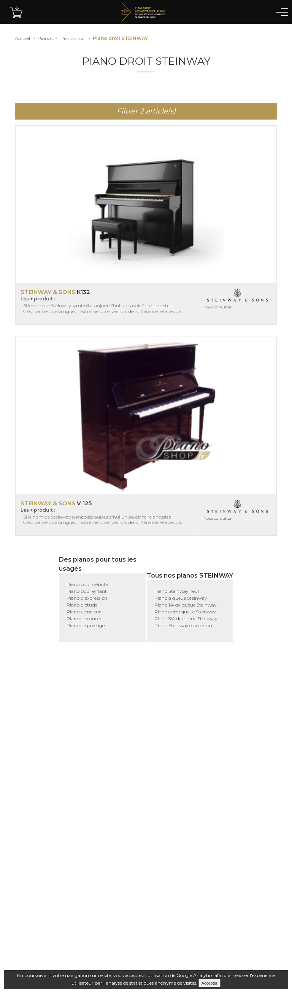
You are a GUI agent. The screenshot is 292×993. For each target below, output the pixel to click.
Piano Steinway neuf (176, 591)
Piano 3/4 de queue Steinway (185, 618)
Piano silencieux (84, 612)
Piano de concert (85, 618)
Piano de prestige (86, 625)
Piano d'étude (82, 605)
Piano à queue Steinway (180, 598)
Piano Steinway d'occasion (183, 625)
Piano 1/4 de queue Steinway (185, 605)
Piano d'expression (87, 598)
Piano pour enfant (87, 591)
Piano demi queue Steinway (185, 612)
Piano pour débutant (90, 584)
